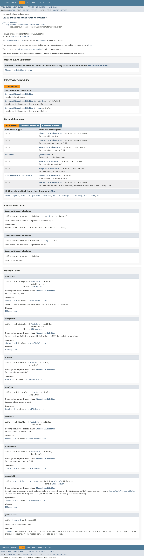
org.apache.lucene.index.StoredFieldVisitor (25, 25)
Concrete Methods (51, 126)
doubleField (45, 140)
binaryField (45, 133)
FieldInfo (56, 133)
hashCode (47, 196)
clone (7, 196)
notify (56, 196)
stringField (45, 182)
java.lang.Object (10, 23)
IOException (37, 286)
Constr (26, 10)
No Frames (40, 7)
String (42, 101)
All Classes (54, 7)
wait (86, 196)
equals (15, 196)
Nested (12, 10)
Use (28, 3)
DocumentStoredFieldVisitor (19, 94)
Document (9, 154)
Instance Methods (30, 126)
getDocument (45, 154)
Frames (31, 7)
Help (50, 3)
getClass (36, 196)
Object (54, 191)
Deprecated (42, 3)
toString (78, 196)
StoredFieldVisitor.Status (18, 70)
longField (44, 168)
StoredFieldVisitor (20, 36)
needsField (44, 175)
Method (34, 10)
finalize (25, 196)
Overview (5, 3)
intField (43, 161)
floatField (44, 147)
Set (36, 101)
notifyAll (67, 196)
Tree (33, 3)
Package (13, 3)
